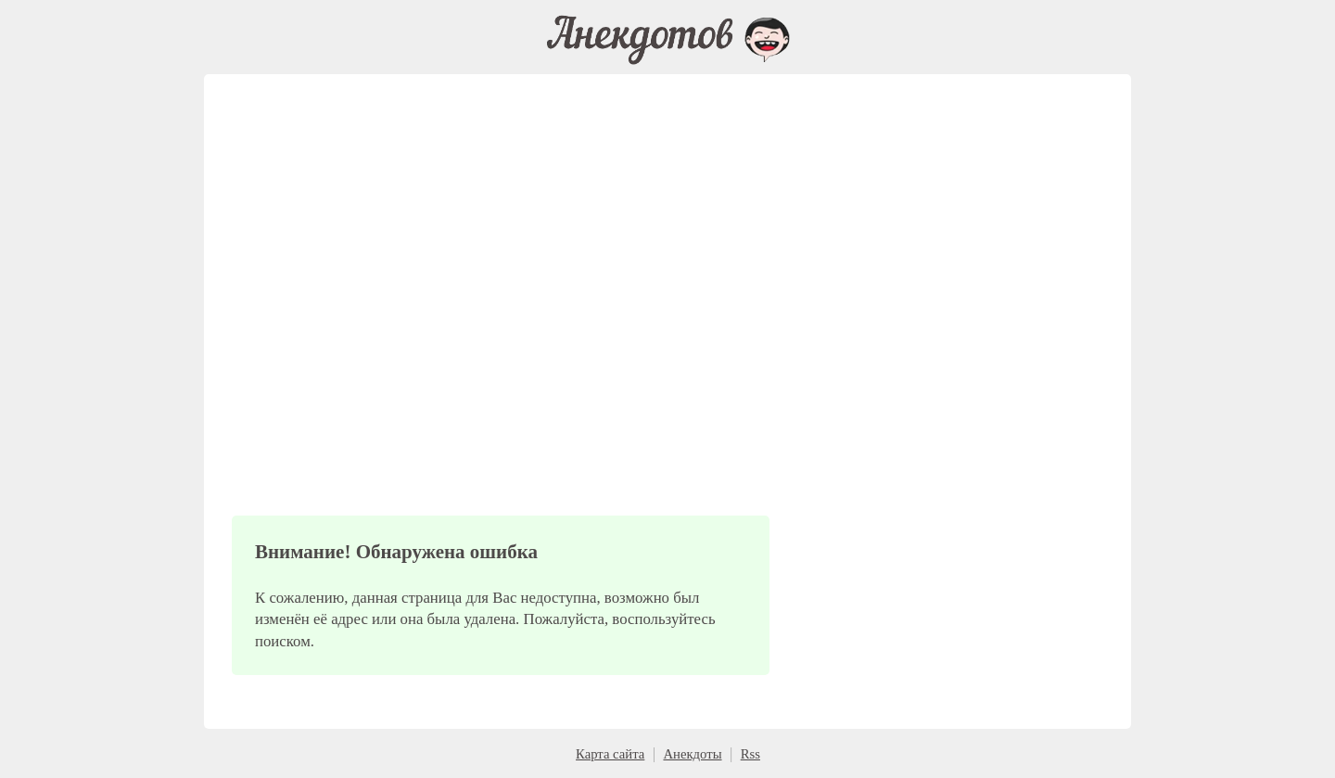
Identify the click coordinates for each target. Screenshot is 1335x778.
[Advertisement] (500, 324)
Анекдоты (692, 753)
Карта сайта (610, 753)
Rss (750, 753)
